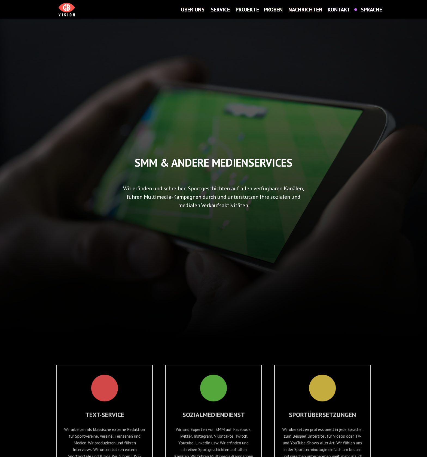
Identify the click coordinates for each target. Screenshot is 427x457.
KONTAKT (339, 9)
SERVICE (220, 9)
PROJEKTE (247, 9)
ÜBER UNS (193, 9)
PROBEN (273, 9)
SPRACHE (371, 9)
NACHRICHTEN (305, 9)
